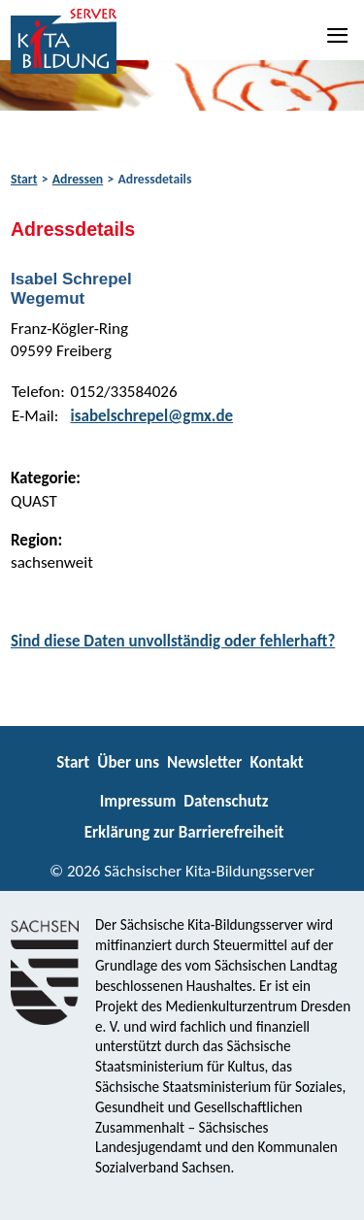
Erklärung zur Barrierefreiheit (184, 832)
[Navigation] (339, 35)
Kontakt (276, 762)
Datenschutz (225, 801)
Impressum (138, 801)
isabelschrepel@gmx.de (152, 416)
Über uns (128, 762)
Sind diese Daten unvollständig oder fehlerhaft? (173, 641)
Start (24, 179)
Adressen (77, 179)
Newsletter (204, 762)
